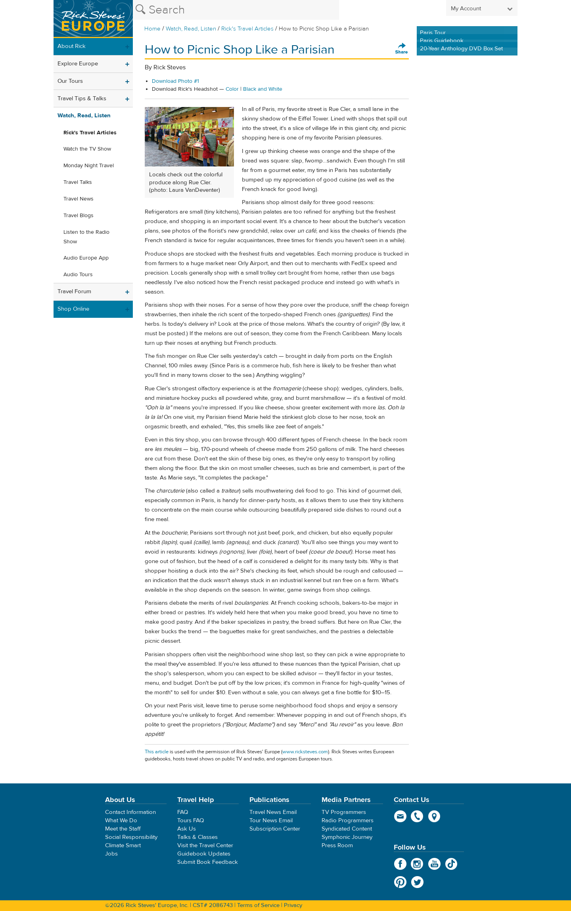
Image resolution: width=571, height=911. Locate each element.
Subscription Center (274, 829)
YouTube (434, 864)
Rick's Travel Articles (247, 28)
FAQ (182, 812)
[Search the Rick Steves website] (236, 10)
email (400, 816)
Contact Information (130, 812)
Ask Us (186, 829)
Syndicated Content (347, 829)
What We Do (121, 820)
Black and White (262, 89)
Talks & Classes (197, 837)
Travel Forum (74, 291)
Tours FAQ (190, 820)
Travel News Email (273, 812)
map (434, 816)
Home (152, 28)
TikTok (451, 864)
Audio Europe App (86, 258)
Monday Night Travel (88, 165)
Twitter (417, 882)
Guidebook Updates (203, 854)
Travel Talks (77, 182)
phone (417, 816)
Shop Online (73, 309)
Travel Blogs (78, 215)
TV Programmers (344, 812)
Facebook (400, 864)
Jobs (111, 854)
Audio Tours (78, 274)
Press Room (337, 845)
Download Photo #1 (175, 81)
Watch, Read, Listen (191, 28)
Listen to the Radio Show (86, 237)
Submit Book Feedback (207, 862)
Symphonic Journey (347, 837)
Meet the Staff (123, 829)
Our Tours (70, 81)
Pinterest (400, 882)
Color (232, 89)
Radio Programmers (348, 820)
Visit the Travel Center (205, 845)
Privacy (293, 905)
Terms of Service (258, 905)
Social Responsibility (131, 837)
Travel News (78, 198)
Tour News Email (271, 820)
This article (157, 752)
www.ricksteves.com (305, 752)
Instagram (417, 864)
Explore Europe (77, 63)
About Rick (71, 46)
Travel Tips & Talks (81, 98)
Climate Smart (123, 845)
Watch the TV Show (87, 149)
